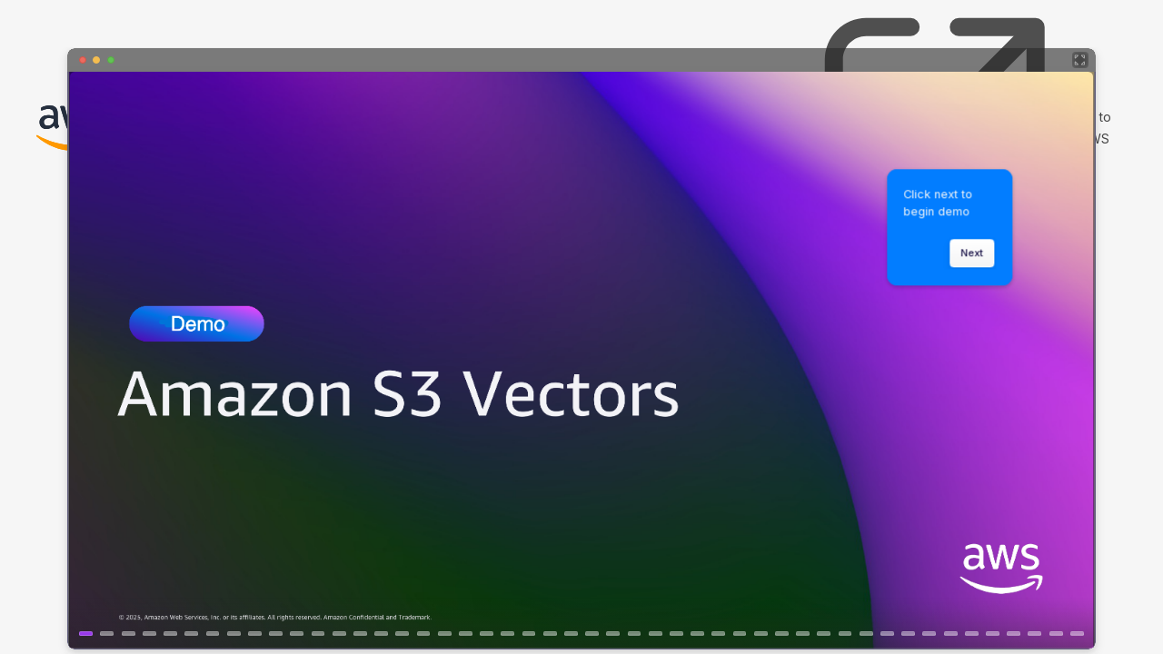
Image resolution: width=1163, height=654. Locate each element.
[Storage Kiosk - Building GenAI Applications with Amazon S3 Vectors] (581, 348)
